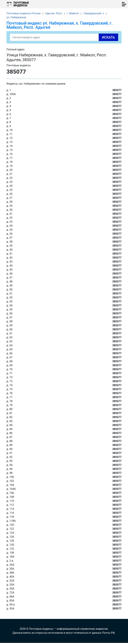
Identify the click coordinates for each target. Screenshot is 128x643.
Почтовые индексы (21, 4)
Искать (108, 37)
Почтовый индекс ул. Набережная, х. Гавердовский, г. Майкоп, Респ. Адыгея (59, 25)
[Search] (64, 37)
